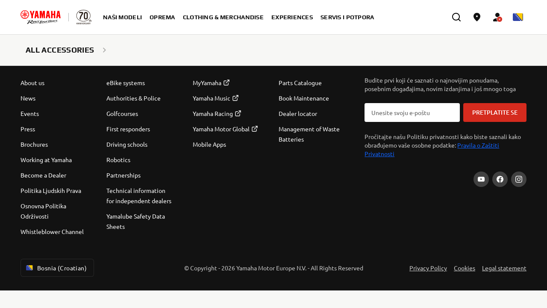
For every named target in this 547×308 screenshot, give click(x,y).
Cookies (464, 268)
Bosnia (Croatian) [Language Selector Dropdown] (55, 268)
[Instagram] (518, 179)
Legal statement (504, 268)
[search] (456, 17)
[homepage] (41, 17)
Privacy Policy (428, 268)
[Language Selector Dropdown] (517, 17)
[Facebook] (500, 179)
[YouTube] (481, 179)
